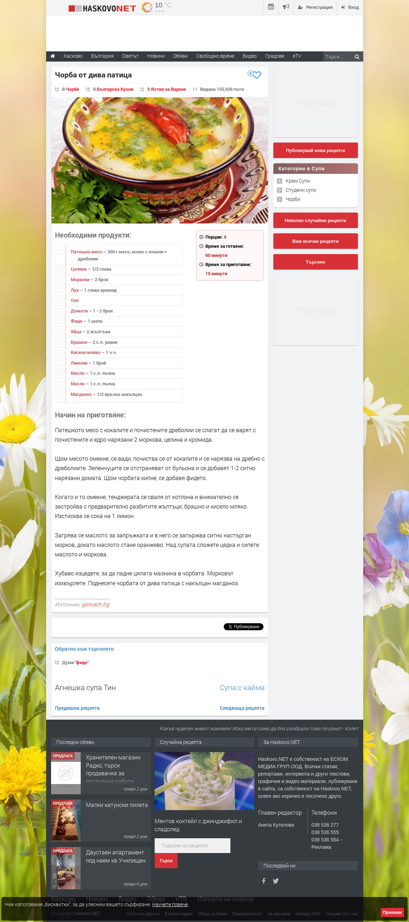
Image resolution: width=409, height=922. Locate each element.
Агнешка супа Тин (85, 687)
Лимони (79, 363)
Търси (166, 860)
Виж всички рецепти (315, 241)
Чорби (72, 89)
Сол (75, 300)
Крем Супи (298, 180)
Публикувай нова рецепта (315, 150)
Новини (156, 55)
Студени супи (301, 190)
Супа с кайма (242, 687)
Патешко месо (87, 251)
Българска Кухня (115, 89)
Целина (79, 269)
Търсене (315, 262)
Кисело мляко (86, 352)
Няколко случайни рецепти (315, 220)
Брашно (79, 342)
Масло (78, 373)
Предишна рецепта (77, 708)
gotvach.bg (95, 604)
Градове (274, 55)
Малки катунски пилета (117, 804)
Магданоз (82, 394)
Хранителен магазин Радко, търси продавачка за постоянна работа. (113, 768)
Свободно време (215, 55)
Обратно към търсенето (84, 649)
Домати (80, 311)
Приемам (392, 912)
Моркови (81, 279)
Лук (75, 290)
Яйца (76, 331)
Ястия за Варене (168, 89)
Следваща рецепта (242, 708)
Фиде (77, 321)
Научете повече (170, 904)
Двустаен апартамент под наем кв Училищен (115, 856)
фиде (81, 662)
